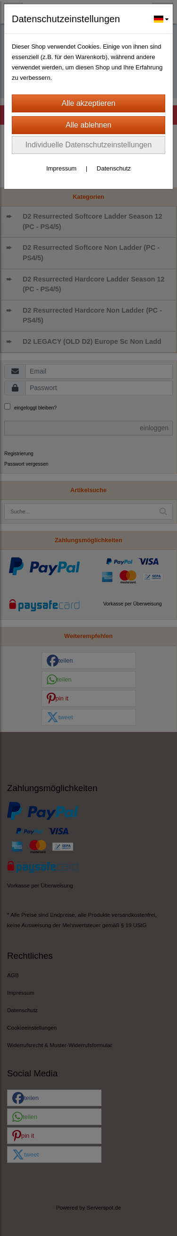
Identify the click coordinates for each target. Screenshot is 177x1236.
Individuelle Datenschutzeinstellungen (88, 145)
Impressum (61, 168)
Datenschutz (114, 168)
